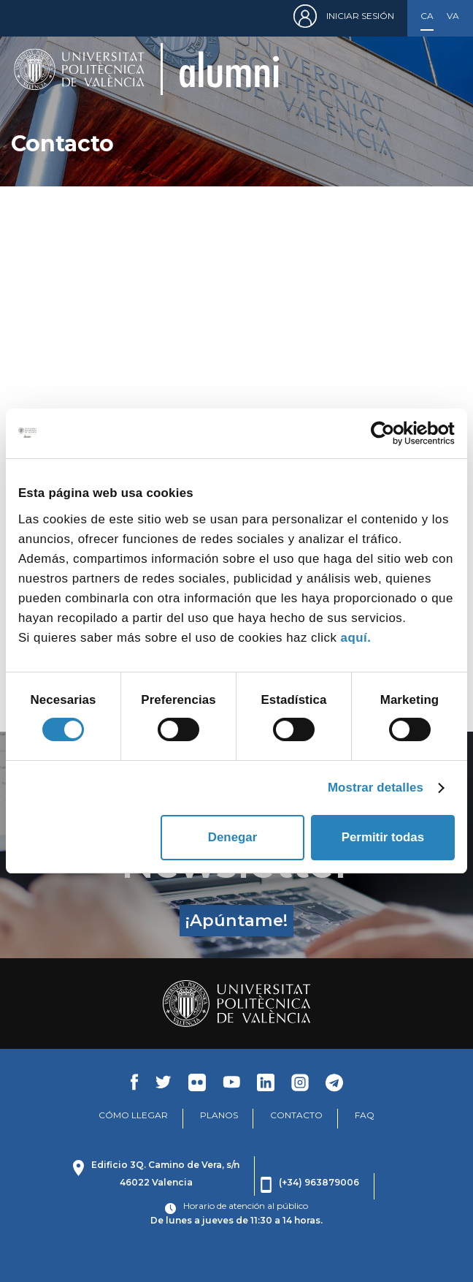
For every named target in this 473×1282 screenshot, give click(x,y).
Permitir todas (383, 837)
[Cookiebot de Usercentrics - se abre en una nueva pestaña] (391, 433)
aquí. (356, 638)
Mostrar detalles (375, 787)
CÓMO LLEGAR (133, 1115)
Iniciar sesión (360, 15)
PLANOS (219, 1115)
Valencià (453, 15)
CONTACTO (296, 1115)
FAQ (364, 1115)
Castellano (427, 15)
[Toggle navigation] (440, 69)
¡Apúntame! (236, 920)
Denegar (232, 837)
